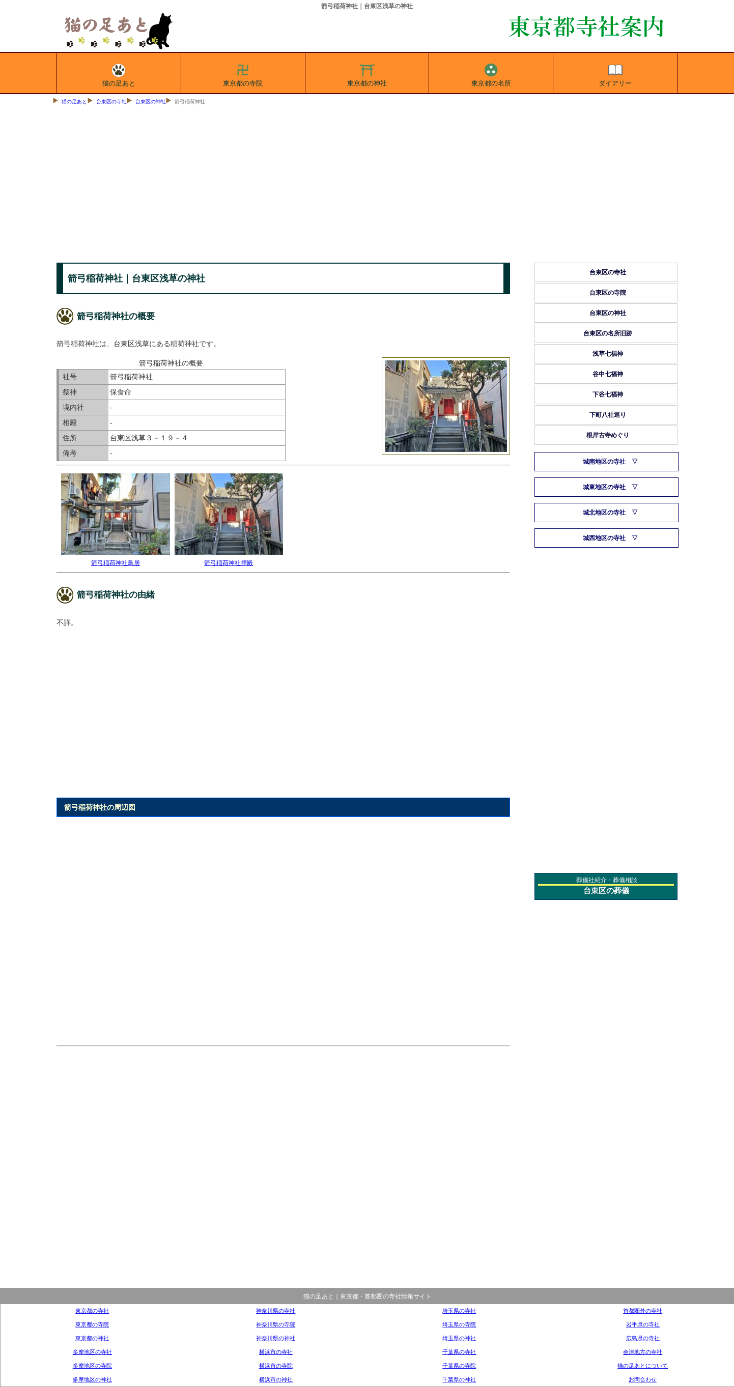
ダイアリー (615, 73)
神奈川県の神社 (275, 1338)
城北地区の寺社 (604, 512)
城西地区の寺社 (604, 538)
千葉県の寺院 (459, 1366)
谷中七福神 (607, 374)
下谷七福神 (607, 394)
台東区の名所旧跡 (607, 333)
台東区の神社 (150, 101)
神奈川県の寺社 (275, 1311)
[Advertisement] (367, 186)
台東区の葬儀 (606, 891)
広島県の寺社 (643, 1338)
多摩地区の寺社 (92, 1352)
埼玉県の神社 (459, 1338)
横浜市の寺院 (276, 1366)
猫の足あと (118, 73)
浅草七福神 (607, 353)
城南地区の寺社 (604, 461)
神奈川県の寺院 (275, 1324)
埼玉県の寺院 (459, 1324)
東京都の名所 (491, 73)
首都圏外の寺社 (642, 1311)
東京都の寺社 (92, 1311)
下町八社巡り (607, 414)
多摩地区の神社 (92, 1379)
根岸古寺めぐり (607, 435)
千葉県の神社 (459, 1379)
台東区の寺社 (111, 101)
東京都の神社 (367, 73)
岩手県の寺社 (643, 1324)
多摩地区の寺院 (92, 1366)
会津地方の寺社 (642, 1352)
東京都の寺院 (243, 73)
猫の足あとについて (642, 1366)
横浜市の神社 (276, 1379)
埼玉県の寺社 (459, 1311)
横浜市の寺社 (276, 1352)
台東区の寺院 (607, 292)
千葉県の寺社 (459, 1352)
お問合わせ (643, 1379)
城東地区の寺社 (604, 487)
